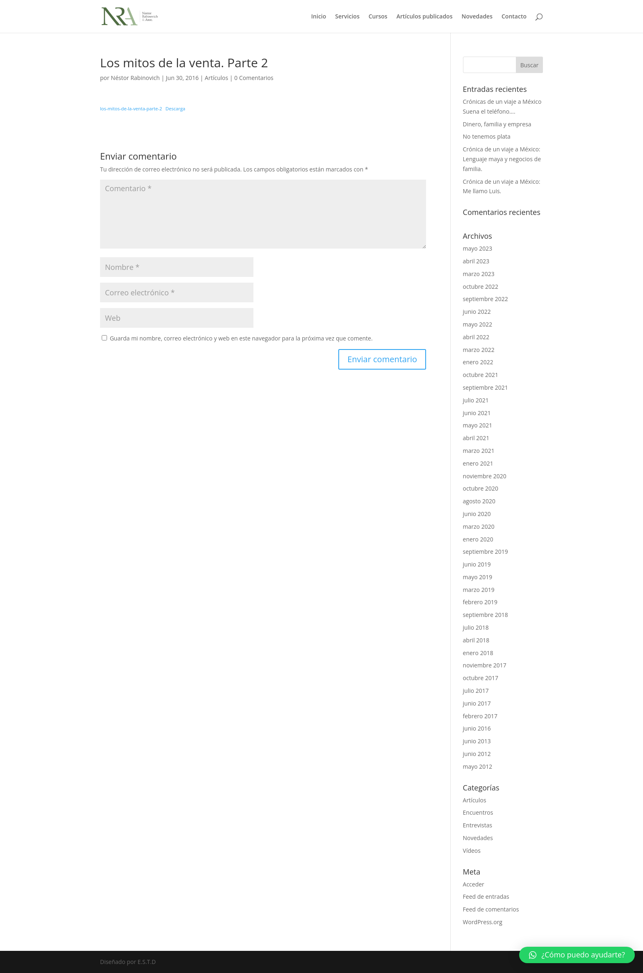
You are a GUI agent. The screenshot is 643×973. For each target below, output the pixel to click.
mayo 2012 (478, 766)
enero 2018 (478, 653)
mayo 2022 (478, 324)
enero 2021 (478, 463)
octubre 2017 (481, 678)
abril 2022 (476, 337)
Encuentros (478, 812)
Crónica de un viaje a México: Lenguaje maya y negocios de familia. (502, 159)
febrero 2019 (480, 602)
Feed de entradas (486, 896)
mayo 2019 (478, 577)
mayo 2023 (478, 248)
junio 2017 (477, 703)
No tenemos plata (487, 136)
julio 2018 (476, 627)
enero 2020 (478, 539)
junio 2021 (477, 413)
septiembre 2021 (485, 387)
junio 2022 (477, 311)
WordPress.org (482, 922)
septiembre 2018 (485, 615)
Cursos (378, 17)
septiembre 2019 (485, 551)
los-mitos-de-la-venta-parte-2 (131, 108)
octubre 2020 (481, 488)
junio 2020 (477, 514)
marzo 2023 (479, 274)
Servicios (347, 17)
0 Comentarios (253, 78)
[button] (577, 955)
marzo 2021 (479, 451)
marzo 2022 (479, 350)
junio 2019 (477, 564)
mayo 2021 (478, 425)
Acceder (473, 884)
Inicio (318, 17)
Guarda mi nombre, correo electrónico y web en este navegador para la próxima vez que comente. (241, 338)
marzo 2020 (479, 526)
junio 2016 (477, 728)
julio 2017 (476, 690)
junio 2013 (477, 741)
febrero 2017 (480, 716)
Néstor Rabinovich (135, 78)
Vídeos (472, 850)
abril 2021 (476, 438)
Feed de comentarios (491, 909)
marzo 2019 (479, 590)
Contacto (514, 17)
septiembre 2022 (485, 299)
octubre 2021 (481, 375)
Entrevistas (478, 825)
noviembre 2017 (484, 665)
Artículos (216, 78)
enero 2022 (478, 362)
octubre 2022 (481, 286)
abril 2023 (476, 261)
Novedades (477, 17)
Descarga (175, 108)
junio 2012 (477, 754)
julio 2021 (476, 400)
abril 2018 (476, 640)
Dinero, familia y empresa (497, 124)
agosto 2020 (479, 501)
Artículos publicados (425, 17)
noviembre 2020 (484, 476)
